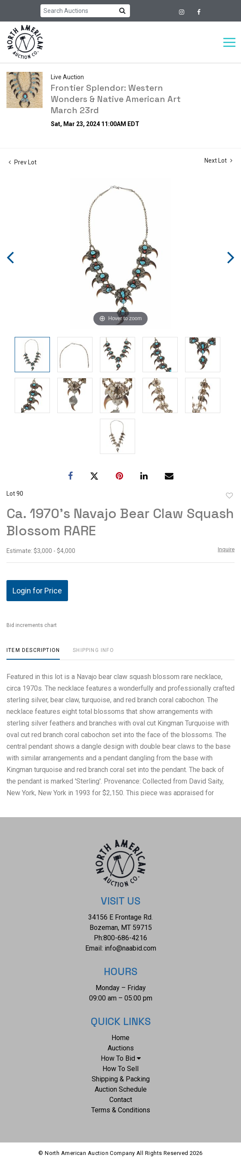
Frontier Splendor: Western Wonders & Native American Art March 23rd (116, 99)
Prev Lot (23, 162)
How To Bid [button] (121, 1058)
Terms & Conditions (120, 1110)
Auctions (121, 1048)
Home (120, 1038)
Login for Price (37, 590)
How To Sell (120, 1069)
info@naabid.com (130, 948)
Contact (120, 1100)
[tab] (33, 653)
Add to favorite (229, 495)
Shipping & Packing (121, 1079)
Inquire (226, 549)
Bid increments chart (31, 625)
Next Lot (218, 160)
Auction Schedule (121, 1089)
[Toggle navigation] (229, 42)
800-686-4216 (125, 938)
